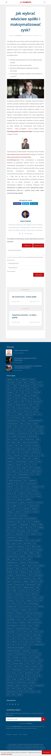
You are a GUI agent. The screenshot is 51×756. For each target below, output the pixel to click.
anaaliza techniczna (12, 420)
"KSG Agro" (18, 395)
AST (8, 430)
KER (32, 540)
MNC (37, 569)
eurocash (34, 490)
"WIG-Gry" (10, 405)
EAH (17, 483)
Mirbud (41, 565)
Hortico (14, 528)
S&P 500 (23, 625)
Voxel (34, 676)
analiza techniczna (12, 423)
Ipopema (33, 534)
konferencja (20, 546)
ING (29, 531)
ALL (8, 417)
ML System (10, 569)
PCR (22, 600)
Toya (15, 666)
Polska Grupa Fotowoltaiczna (33, 613)
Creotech (18, 464)
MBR (13, 559)
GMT (8, 509)
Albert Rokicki (19, 35)
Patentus (34, 597)
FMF (21, 496)
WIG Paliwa (32, 682)
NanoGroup (26, 578)
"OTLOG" (9, 398)
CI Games (25, 455)
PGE (20, 603)
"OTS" (16, 398)
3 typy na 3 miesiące (23, 408)
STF (30, 654)
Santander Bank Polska (22, 628)
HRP (21, 528)
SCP (19, 632)
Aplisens (9, 427)
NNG (40, 581)
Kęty (8, 543)
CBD (13, 452)
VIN (37, 673)
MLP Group (25, 569)
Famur (30, 493)
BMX (13, 442)
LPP (8, 553)
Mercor (17, 565)
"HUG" (35, 389)
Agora (8, 414)
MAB (25, 553)
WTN (19, 688)
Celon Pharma (36, 452)
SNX (13, 644)
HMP (40, 524)
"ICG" (16, 392)
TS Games (34, 666)
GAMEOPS (28, 499)
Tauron (40, 660)
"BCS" (8, 386)
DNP (8, 477)
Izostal (20, 537)
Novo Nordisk (31, 584)
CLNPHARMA (10, 458)
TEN (8, 663)
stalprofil (9, 654)
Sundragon (15, 657)
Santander (10, 628)
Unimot (39, 669)
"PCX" (31, 398)
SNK (8, 644)
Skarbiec (14, 641)
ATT (25, 430)
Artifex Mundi (39, 427)
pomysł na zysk (19, 616)
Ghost (21, 746)
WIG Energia (10, 682)
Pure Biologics (11, 619)
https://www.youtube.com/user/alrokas (18, 154)
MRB (8, 578)
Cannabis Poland (19, 449)
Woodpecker (39, 685)
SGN (13, 638)
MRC (13, 578)
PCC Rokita (10, 600)
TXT (41, 666)
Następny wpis (25, 308)
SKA (8, 641)
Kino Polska (27, 543)
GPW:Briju (10, 512)
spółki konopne (39, 644)
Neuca (9, 581)
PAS (16, 597)
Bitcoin (16, 439)
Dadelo (24, 468)
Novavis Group (19, 584)
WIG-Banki (10, 685)
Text (27, 663)
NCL (34, 578)
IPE (27, 534)
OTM (27, 594)
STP (35, 654)
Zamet (30, 688)
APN (16, 427)
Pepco (14, 603)
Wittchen (25, 685)
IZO (40, 534)
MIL (35, 565)
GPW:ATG (35, 509)
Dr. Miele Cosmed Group (14, 480)
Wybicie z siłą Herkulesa (21, 350)
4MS (15, 411)
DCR (8, 471)
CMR (24, 458)
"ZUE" (37, 405)
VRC (39, 676)
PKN (20, 606)
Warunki (15, 734)
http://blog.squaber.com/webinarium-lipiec (19, 131)
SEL (14, 635)
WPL (8, 688)
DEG (27, 471)
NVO (8, 587)
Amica (29, 417)
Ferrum (15, 496)
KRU (39, 546)
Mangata (22, 556)
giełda (14, 505)
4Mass (9, 411)
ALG (39, 414)
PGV (25, 603)
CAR (8, 452)
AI (13, 414)
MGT (23, 565)
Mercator (9, 565)
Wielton (29, 679)
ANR (22, 423)
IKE (8, 531)
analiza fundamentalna (35, 420)
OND (8, 591)
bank (40, 430)
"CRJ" (8, 389)
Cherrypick (17, 455)
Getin (8, 505)
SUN (8, 657)
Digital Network (23, 474)
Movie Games (38, 575)
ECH (22, 483)
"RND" (9, 401)
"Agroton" (10, 379)
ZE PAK (21, 692)
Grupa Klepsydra (31, 518)
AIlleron (27, 414)
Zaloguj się (27, 245)
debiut (14, 471)
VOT (16, 676)
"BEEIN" (15, 386)
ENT (42, 487)
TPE (20, 666)
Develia (9, 474)
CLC (37, 455)
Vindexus (9, 676)
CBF (18, 452)
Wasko (14, 679)
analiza (23, 420)
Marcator (30, 556)
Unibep (32, 669)
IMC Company (21, 531)
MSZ (19, 578)
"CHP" (40, 386)
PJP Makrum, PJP (11, 606)
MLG (17, 569)
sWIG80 (36, 657)
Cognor (36, 458)
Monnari (37, 572)
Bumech (9, 449)
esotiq (17, 490)
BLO (22, 439)
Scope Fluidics (11, 632)
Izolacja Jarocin (11, 537)
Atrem (19, 430)
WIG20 (18, 685)
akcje (34, 414)
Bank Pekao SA (23, 433)
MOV (30, 575)
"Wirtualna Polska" (21, 405)
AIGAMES (19, 414)
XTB (25, 688)
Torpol (9, 666)
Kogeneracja (10, 546)
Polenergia (19, 613)
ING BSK (35, 531)
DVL (25, 480)
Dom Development (23, 477)
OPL (32, 591)
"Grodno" (27, 389)
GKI (20, 505)
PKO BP (40, 606)
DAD (18, 468)
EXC (15, 493)
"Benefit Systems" (25, 386)
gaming (22, 502)
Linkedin (34, 203)
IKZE (13, 531)
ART (31, 427)
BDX (36, 433)
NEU (39, 578)
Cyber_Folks (10, 468)
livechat (39, 550)
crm (30, 464)
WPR (13, 688)
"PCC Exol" (24, 398)
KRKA (33, 546)
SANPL (36, 625)
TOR (39, 663)
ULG (8, 669)
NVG (39, 584)
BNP (19, 442)
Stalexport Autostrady (13, 651)
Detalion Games (36, 471)
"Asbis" (25, 382)
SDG (36, 632)
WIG (35, 679)
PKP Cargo (15, 610)
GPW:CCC (18, 512)
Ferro (8, 496)
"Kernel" (9, 395)
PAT (28, 597)
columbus (10, 461)
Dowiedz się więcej (6, 754)
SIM (31, 638)
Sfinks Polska (36, 635)
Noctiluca (9, 584)
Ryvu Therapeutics (12, 625)
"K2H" (28, 392)
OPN (37, 591)
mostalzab (10, 575)
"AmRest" (32, 379)
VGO (20, 673)
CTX (35, 464)
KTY (13, 550)
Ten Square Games (17, 663)
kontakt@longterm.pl (13, 160)
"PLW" (37, 398)
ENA (22, 487)
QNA (24, 619)
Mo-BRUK (9, 572)
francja (39, 496)
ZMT (8, 695)
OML (37, 587)
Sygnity (9, 660)
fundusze (19, 499)
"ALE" (17, 379)
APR (21, 427)
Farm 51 (37, 493)
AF (31, 411)
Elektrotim (10, 487)
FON (26, 496)
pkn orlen (27, 606)
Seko (8, 635)
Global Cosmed (33, 505)
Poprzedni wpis (25, 289)
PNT (35, 610)
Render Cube (37, 622)
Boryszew (10, 446)
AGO (36, 411)
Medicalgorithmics (12, 562)
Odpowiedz (38, 275)
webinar (21, 679)
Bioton (9, 439)
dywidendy (10, 483)
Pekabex (29, 600)
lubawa (14, 553)
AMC (23, 417)
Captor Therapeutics (33, 449)
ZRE (13, 695)
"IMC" (22, 392)
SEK (41, 632)
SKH (21, 641)
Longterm (14, 744)
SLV (32, 641)
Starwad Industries (20, 654)
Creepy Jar (10, 464)
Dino (32, 474)
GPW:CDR (27, 512)
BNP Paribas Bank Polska (30, 442)
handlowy (36, 521)
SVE (30, 657)
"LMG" (25, 395)
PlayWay (23, 610)
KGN (19, 543)
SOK (18, 644)
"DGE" (14, 389)
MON (30, 572)
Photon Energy (33, 603)
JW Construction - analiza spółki (24, 297)
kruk (8, 550)
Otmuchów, (34, 594)
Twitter (25, 203)
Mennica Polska (33, 562)
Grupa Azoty (23, 515)
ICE (31, 528)
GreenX (9, 515)
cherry (9, 455)
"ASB (19, 382)
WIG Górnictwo (21, 682)
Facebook (17, 203)
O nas (20, 734)
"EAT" (20, 389)
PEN (35, 600)
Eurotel (9, 493)
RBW (29, 622)
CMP (18, 458)
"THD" (22, 401)
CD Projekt (25, 452)
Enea (27, 487)
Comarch (31, 461)
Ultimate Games (17, 669)
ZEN (27, 692)
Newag (26, 581)
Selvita (28, 635)
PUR (39, 616)
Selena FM (20, 635)
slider (26, 641)
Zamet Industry (11, 692)
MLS (32, 569)
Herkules (33, 524)
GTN (24, 521)
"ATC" (39, 382)
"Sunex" (15, 401)
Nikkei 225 (33, 581)
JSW (27, 540)
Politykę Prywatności (17, 726)
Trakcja (26, 666)
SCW (30, 632)
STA (28, 647)
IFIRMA (41, 528)
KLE (35, 543)
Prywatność (9, 734)
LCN (33, 550)
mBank (38, 556)
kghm (14, 543)
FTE (13, 499)
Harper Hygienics (12, 524)
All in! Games (15, 417)
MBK (8, 559)
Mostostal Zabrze (21, 575)
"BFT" (34, 386)
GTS (29, 521)
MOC (16, 572)
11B (8, 408)
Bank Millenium (11, 433)
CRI (25, 464)
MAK (38, 553)
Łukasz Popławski (20, 353)
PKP (8, 610)
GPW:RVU (35, 512)
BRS (22, 446)
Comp (38, 461)
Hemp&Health (24, 524)
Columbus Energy (21, 461)
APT (26, 427)
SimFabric (37, 638)
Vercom (14, 673)
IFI (35, 528)
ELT (17, 487)
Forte (32, 496)
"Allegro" (23, 379)
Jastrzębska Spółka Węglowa (15, 540)
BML (8, 442)
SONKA (25, 644)
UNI (26, 669)
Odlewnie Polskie (28, 587)
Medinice (23, 562)
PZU (19, 619)
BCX (31, 433)
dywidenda (32, 480)
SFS (8, 638)
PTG (34, 616)
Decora (21, 471)
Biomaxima (23, 436)
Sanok (30, 625)
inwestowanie (19, 534)
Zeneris (33, 692)
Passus (22, 597)
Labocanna (20, 550)
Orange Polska (19, 594)
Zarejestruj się (38, 245)
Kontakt (25, 734)
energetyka (35, 487)
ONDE (14, 591)
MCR (24, 559)
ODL (19, 587)
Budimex (36, 446)
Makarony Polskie (12, 556)
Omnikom (10, 746)
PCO (17, 600)
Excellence (22, 493)
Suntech (24, 657)
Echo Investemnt (31, 483)
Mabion (32, 553)
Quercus (14, 622)
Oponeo (9, 594)
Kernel (38, 540)
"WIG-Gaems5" (37, 401)
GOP (14, 509)
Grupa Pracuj (11, 521)
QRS (8, 622)
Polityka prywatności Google (34, 257)
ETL (22, 490)
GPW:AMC (26, 509)
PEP (8, 603)
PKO (34, 606)
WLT (32, 685)
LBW (28, 550)
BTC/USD (28, 446)
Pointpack (10, 613)
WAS (8, 679)
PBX (41, 597)
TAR (25, 660)
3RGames (35, 408)
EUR (27, 490)
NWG (13, 587)
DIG (15, 474)
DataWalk (37, 468)
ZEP (39, 692)
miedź (29, 565)
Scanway (34, 628)
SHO (18, 638)
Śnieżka (38, 641)
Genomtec (30, 502)
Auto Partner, (32, 430)
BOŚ (16, 446)
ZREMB (19, 695)
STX (40, 654)
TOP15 (33, 663)
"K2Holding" (36, 392)
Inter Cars (10, 534)
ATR (13, 430)
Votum (22, 676)
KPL (28, 546)
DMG (38, 474)
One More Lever (23, 591)
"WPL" (31, 405)
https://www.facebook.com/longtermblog (19, 157)
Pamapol (9, 597)
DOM (13, 477)
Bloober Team (30, 439)
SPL (31, 644)
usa (8, 673)
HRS (26, 528)
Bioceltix (14, 436)
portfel (28, 616)
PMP (30, 610)
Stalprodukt (26, 651)
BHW (41, 433)
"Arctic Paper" (11, 382)
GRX (19, 521)
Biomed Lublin (33, 436)
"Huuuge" (10, 392)
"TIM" (28, 401)
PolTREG (9, 616)
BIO (8, 436)
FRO (8, 499)
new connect (17, 581)
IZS (26, 537)
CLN (42, 455)
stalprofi (34, 651)
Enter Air (9, 490)
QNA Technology (33, 619)
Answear (28, 423)
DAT (30, 468)
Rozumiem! (46, 752)
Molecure (23, 572)
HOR (8, 528)
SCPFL (25, 632)
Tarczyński (32, 660)
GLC (25, 505)
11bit (13, 408)
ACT (20, 411)
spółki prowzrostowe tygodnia (15, 647)
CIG (32, 455)
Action (26, 411)
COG (29, 458)
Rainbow (22, 622)
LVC (20, 553)
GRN (15, 515)
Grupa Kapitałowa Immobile (15, 518)
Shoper (25, 638)
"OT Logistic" (33, 395)
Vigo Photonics (29, 673)
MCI (19, 559)
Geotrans (39, 502)
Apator (36, 423)
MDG (29, 559)
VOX (28, 676)
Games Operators (12, 502)
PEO (41, 600)
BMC (38, 439)
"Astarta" (32, 382)
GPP (19, 509)
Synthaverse (17, 660)
